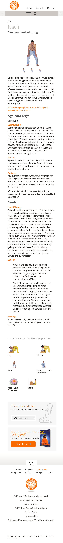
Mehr (49, 8)
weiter (60, 13)
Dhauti (43, 350)
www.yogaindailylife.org (30, 500)
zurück (2, 13)
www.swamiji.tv (31, 504)
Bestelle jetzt (23, 444)
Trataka (32, 383)
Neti (14, 350)
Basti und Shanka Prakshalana (44, 367)
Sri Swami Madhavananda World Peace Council (30, 520)
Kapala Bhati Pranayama (14, 384)
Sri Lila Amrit (31, 512)
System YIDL (32, 516)
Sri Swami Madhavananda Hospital (31, 496)
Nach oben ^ (31, 464)
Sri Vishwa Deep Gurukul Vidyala (31, 508)
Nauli (14, 366)
